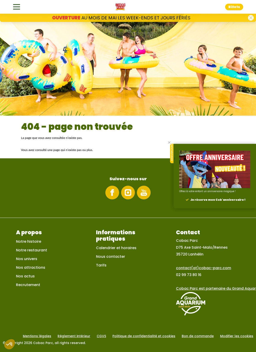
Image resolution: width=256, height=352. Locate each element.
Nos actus (25, 276)
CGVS (101, 336)
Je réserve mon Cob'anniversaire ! (217, 199)
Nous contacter (110, 256)
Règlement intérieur (74, 336)
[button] (251, 18)
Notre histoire (28, 241)
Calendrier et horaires (116, 247)
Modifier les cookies (236, 336)
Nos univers (26, 258)
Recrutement (28, 284)
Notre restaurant (31, 250)
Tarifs (101, 265)
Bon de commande (198, 336)
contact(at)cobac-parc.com (203, 268)
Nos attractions (30, 267)
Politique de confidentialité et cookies (143, 336)
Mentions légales (37, 336)
